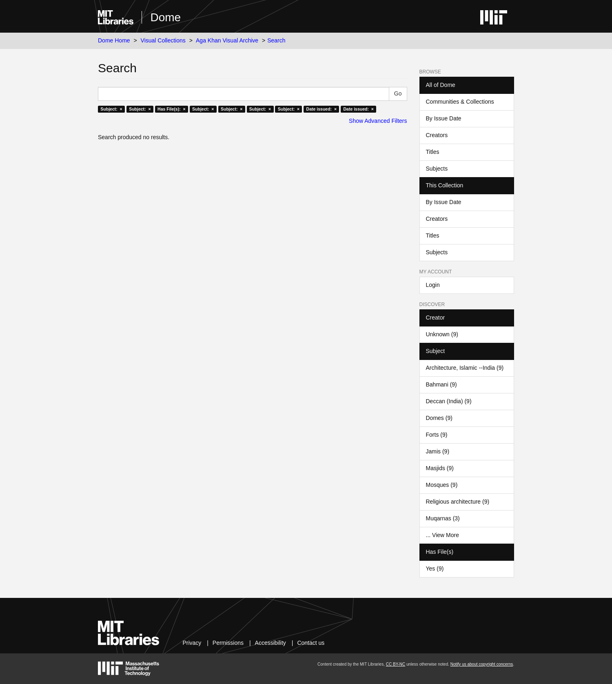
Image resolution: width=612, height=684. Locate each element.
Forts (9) (437, 434)
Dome (165, 17)
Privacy (191, 643)
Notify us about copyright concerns (481, 664)
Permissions (228, 643)
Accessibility (270, 643)
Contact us (310, 643)
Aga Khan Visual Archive (227, 40)
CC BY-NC (395, 664)
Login (433, 285)
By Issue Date (443, 118)
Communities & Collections (460, 101)
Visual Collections (163, 40)
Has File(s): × (171, 109)
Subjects (437, 168)
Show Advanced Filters (378, 121)
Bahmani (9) (441, 384)
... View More (442, 535)
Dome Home (114, 40)
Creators (437, 135)
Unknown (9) (442, 334)
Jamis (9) (438, 451)
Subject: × (111, 109)
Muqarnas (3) (443, 518)
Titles (432, 152)
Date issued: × (321, 109)
